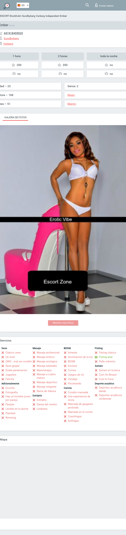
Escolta (10, 388)
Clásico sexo (13, 352)
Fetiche (9, 379)
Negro (71, 95)
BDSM (71, 361)
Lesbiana (42, 408)
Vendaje (72, 379)
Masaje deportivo (47, 382)
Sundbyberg (28, 15)
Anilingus (73, 420)
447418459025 (13, 33)
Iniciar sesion (104, 5)
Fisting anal (106, 357)
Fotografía (11, 392)
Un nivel (10, 357)
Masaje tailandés (47, 365)
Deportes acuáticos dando (110, 389)
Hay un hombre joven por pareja (17, 398)
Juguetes (10, 374)
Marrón (72, 104)
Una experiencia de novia (79, 398)
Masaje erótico (46, 357)
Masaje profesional (48, 352)
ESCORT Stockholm (10, 15)
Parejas (9, 404)
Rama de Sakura (46, 391)
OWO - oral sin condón (18, 361)
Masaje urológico (47, 361)
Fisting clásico (107, 352)
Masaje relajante (46, 386)
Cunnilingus (75, 416)
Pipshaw (10, 413)
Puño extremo (107, 361)
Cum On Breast (108, 374)
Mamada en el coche (80, 412)
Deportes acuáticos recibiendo (110, 397)
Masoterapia (44, 370)
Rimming (10, 417)
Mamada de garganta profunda (80, 405)
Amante (72, 352)
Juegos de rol (76, 374)
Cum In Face (106, 379)
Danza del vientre (47, 404)
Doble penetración (16, 370)
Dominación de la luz (80, 357)
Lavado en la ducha (16, 408)
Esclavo (72, 365)
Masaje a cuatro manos (46, 376)
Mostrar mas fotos (63, 322)
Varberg (40, 15)
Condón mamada (78, 392)
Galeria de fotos (15, 117)
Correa (72, 370)
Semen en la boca (109, 370)
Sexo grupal (12, 365)
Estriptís (42, 400)
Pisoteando (74, 383)
